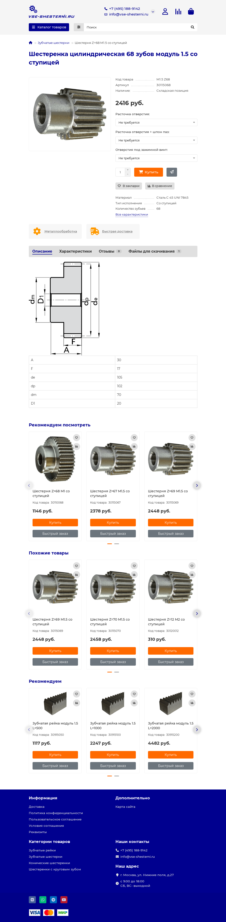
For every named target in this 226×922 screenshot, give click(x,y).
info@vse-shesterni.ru (125, 14)
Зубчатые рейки (42, 850)
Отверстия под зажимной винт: (141, 150)
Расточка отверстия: (132, 115)
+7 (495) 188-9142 (121, 9)
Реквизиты (38, 832)
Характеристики (75, 252)
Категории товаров (49, 841)
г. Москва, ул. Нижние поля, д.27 (147, 875)
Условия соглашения (46, 826)
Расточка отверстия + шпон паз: (142, 133)
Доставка (36, 807)
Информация (43, 798)
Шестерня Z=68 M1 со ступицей (51, 494)
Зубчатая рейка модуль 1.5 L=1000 (113, 727)
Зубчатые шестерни (53, 44)
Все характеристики (131, 215)
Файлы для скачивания (155, 252)
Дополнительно (132, 798)
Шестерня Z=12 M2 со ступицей (166, 622)
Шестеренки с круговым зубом (55, 869)
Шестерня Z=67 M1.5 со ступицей (110, 494)
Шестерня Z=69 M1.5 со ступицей (168, 494)
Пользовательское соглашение (55, 819)
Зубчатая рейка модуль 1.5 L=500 (55, 727)
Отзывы (110, 252)
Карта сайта (125, 807)
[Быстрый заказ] (172, 173)
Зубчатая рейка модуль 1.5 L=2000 (170, 727)
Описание (42, 252)
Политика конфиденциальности (56, 813)
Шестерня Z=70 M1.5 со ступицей (110, 622)
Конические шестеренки (49, 863)
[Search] (140, 28)
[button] (29, 486)
